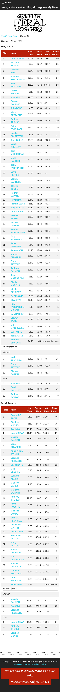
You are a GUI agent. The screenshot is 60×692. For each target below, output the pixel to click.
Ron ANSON (17, 250)
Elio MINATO (17, 465)
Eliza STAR (16, 300)
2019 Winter (9, 36)
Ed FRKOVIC (17, 296)
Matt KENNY (17, 97)
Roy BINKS (16, 200)
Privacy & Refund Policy (35, 664)
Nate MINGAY (17, 433)
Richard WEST (18, 204)
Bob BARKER (17, 314)
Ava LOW (15, 429)
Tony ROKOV (17, 208)
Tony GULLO (17, 140)
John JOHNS (17, 336)
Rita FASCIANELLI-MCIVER (18, 307)
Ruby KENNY (17, 584)
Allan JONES (17, 532)
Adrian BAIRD (17, 211)
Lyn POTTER (17, 332)
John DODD (16, 108)
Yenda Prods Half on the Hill (30, 682)
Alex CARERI (17, 58)
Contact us (18, 664)
